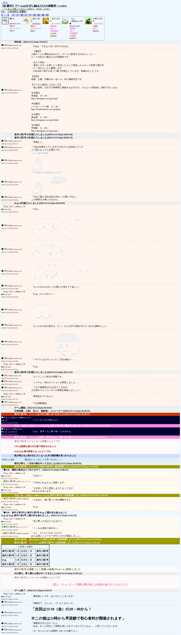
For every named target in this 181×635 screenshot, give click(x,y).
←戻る (4, 2)
